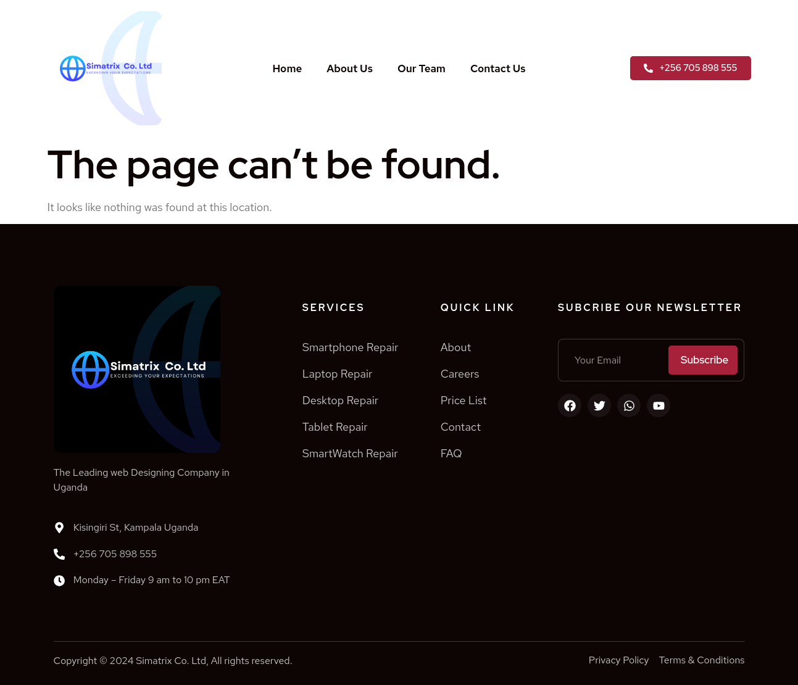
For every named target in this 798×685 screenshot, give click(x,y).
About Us (349, 68)
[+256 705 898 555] (59, 554)
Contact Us (498, 68)
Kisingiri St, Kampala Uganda (136, 527)
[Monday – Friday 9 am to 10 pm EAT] (59, 580)
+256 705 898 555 (115, 553)
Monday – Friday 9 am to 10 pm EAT (151, 579)
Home (287, 68)
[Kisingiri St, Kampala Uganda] (59, 527)
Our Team (421, 68)
